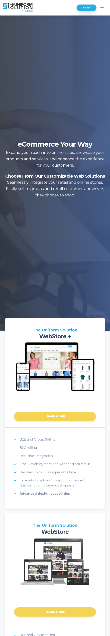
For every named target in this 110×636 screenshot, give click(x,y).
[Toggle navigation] (101, 7)
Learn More (55, 416)
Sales (86, 7)
